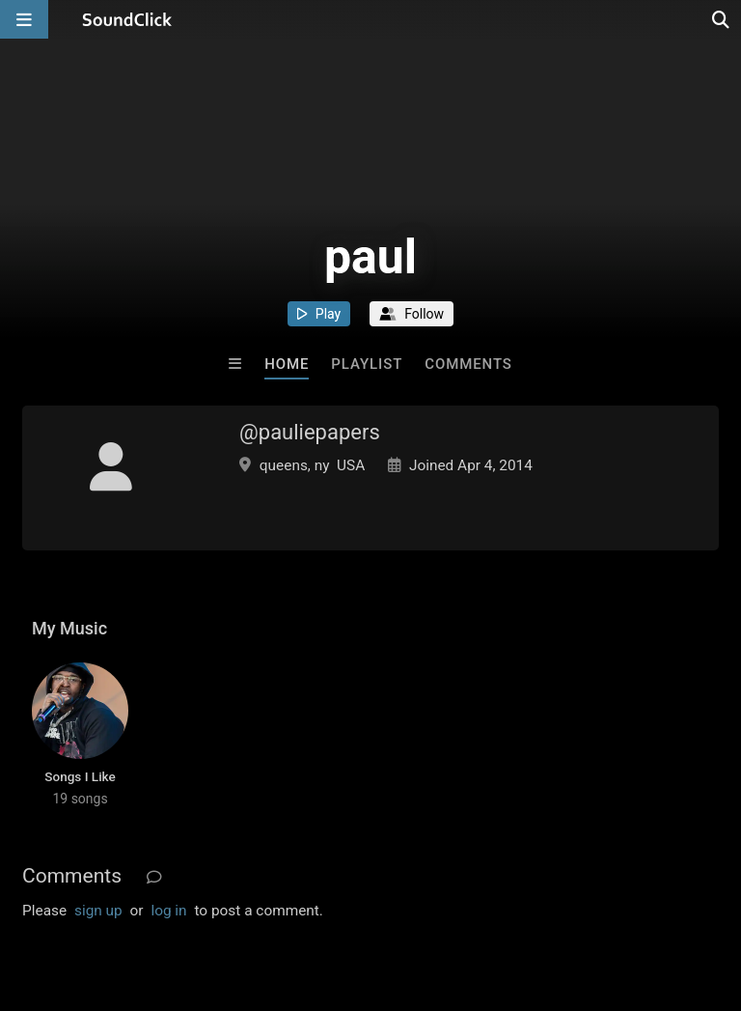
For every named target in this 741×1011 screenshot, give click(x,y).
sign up (98, 910)
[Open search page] (721, 19)
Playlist (366, 364)
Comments (468, 364)
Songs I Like (79, 776)
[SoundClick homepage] (127, 19)
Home (286, 364)
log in (168, 910)
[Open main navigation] (24, 19)
